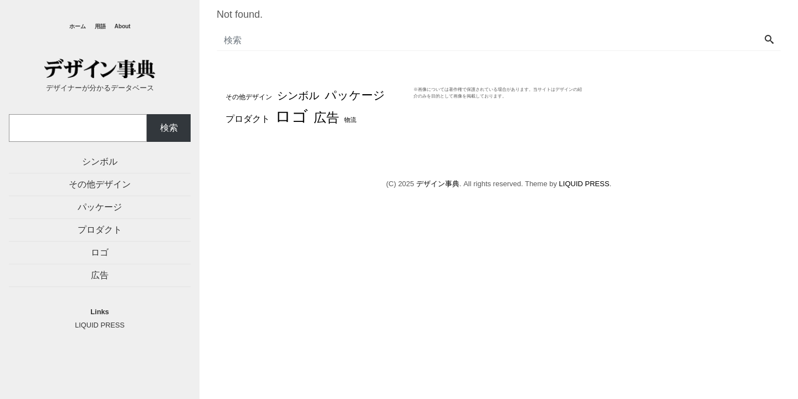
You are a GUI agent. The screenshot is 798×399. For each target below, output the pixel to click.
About (123, 26)
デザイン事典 (437, 184)
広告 (100, 275)
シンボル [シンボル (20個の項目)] (298, 95)
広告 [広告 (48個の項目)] (326, 117)
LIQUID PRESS (584, 184)
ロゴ (100, 252)
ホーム (77, 26)
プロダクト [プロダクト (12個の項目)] (248, 119)
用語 (100, 26)
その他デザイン (100, 184)
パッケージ (100, 207)
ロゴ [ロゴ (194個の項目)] (291, 116)
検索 (169, 127)
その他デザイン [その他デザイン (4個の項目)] (249, 96)
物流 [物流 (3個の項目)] (350, 119)
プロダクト (100, 229)
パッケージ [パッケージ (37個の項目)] (355, 95)
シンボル (99, 161)
